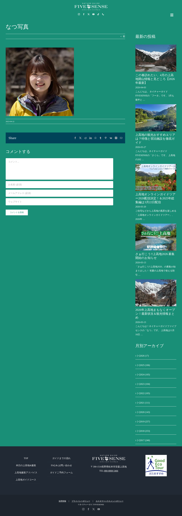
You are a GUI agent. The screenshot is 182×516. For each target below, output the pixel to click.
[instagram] (79, 14)
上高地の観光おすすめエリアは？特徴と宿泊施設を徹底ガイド (155, 138)
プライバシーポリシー (81, 501)
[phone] (103, 14)
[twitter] (89, 14)
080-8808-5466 (111, 471)
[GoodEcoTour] (156, 456)
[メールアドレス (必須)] (59, 193)
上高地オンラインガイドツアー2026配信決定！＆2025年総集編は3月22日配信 (155, 198)
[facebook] (84, 14)
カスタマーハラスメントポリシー (109, 501)
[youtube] (93, 14)
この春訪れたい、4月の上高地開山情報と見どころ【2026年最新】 (155, 79)
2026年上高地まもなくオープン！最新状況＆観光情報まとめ (155, 313)
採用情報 (62, 501)
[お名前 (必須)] (59, 184)
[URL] (59, 201)
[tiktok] (98, 14)
